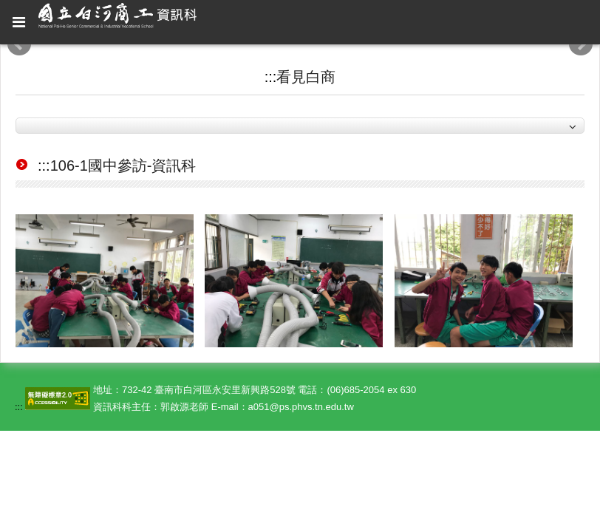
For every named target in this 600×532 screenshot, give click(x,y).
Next (581, 44)
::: (271, 77)
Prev (19, 44)
